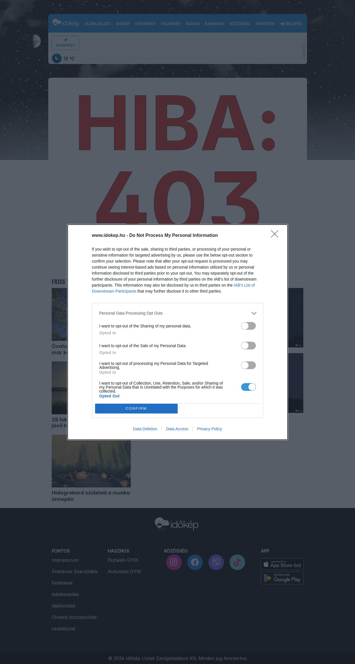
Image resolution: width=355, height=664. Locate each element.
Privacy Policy (209, 429)
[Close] (276, 235)
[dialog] (178, 331)
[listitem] (177, 313)
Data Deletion (145, 429)
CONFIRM (136, 408)
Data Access (177, 429)
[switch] (248, 325)
